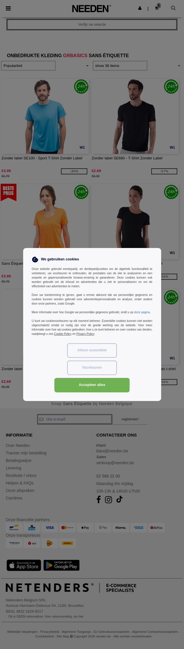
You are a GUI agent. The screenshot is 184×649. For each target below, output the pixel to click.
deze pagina (142, 312)
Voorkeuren (92, 367)
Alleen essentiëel (91, 350)
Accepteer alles (92, 385)
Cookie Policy (63, 333)
